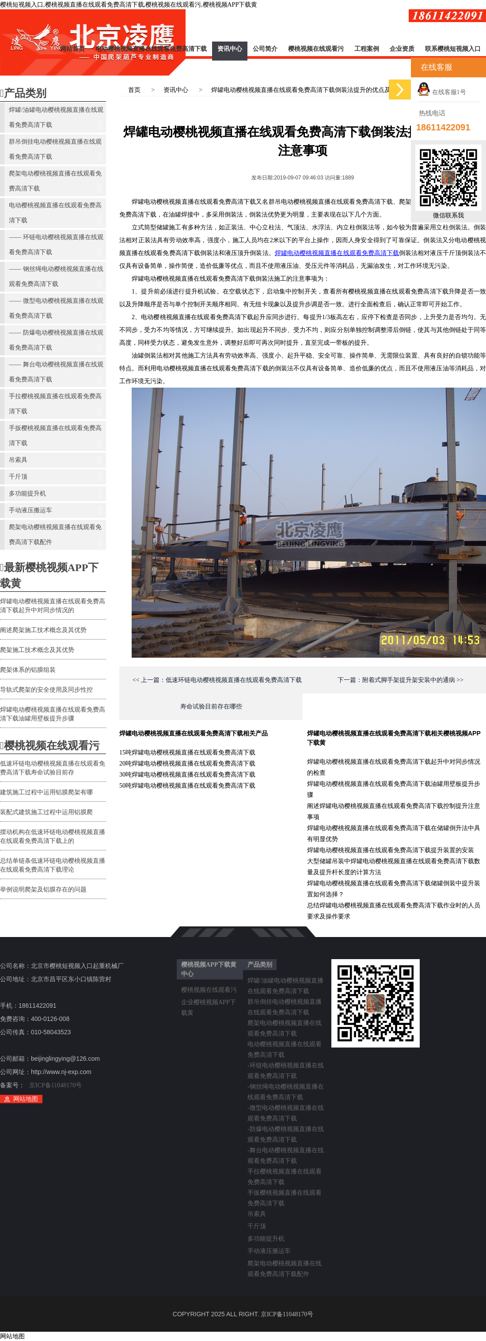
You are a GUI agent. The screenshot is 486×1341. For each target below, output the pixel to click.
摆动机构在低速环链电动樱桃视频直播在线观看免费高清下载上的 (52, 836)
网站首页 (72, 49)
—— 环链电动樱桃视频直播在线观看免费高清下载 (56, 247)
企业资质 (402, 49)
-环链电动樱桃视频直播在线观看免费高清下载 (285, 1067)
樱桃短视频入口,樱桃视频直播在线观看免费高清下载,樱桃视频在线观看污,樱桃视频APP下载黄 (128, 4)
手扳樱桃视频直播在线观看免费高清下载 (55, 438)
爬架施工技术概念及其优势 (37, 650)
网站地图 (25, 1099)
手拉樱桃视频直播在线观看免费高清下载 (55, 406)
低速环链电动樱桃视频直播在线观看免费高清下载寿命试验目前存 (52, 768)
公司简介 (265, 49)
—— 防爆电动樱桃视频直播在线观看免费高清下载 (56, 342)
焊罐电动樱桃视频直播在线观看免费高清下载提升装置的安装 (390, 850)
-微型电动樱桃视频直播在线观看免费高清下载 (285, 1109)
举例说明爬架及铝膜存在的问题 (43, 889)
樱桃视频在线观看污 (316, 49)
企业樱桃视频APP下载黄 (208, 1004)
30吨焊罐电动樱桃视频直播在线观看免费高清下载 (187, 774)
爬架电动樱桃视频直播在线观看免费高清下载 (55, 183)
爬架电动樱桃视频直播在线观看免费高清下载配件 (55, 537)
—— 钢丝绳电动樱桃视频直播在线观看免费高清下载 (56, 279)
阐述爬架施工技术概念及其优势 (43, 630)
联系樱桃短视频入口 (453, 49)
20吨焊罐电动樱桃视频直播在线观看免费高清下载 (187, 763)
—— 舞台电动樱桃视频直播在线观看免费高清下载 (56, 374)
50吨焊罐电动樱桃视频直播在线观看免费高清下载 (187, 785)
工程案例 (366, 49)
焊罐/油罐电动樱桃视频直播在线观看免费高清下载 (56, 120)
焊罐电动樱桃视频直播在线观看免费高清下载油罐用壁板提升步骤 (52, 714)
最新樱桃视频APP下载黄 (49, 575)
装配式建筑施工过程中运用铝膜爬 (46, 812)
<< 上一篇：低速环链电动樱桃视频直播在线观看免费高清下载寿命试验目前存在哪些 (217, 693)
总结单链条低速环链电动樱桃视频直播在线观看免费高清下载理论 (52, 865)
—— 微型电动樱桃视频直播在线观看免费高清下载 (56, 310)
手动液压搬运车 (55, 510)
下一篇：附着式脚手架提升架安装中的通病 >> (400, 680)
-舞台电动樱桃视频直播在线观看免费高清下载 (285, 1152)
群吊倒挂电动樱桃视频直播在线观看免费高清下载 (55, 151)
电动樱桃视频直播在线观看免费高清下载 (151, 49)
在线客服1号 (441, 92)
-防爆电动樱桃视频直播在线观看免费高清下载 (285, 1130)
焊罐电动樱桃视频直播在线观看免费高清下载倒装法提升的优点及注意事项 (313, 90)
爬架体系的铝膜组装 (28, 670)
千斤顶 (55, 476)
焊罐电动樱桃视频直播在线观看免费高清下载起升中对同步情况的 (52, 605)
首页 (134, 90)
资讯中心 (229, 49)
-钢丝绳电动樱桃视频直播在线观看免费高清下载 (285, 1088)
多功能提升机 (55, 493)
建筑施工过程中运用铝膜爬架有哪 (46, 792)
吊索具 (55, 460)
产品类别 (23, 93)
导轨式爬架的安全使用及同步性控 (46, 689)
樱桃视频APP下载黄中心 (208, 969)
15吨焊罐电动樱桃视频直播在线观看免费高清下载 (187, 752)
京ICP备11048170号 (55, 1085)
